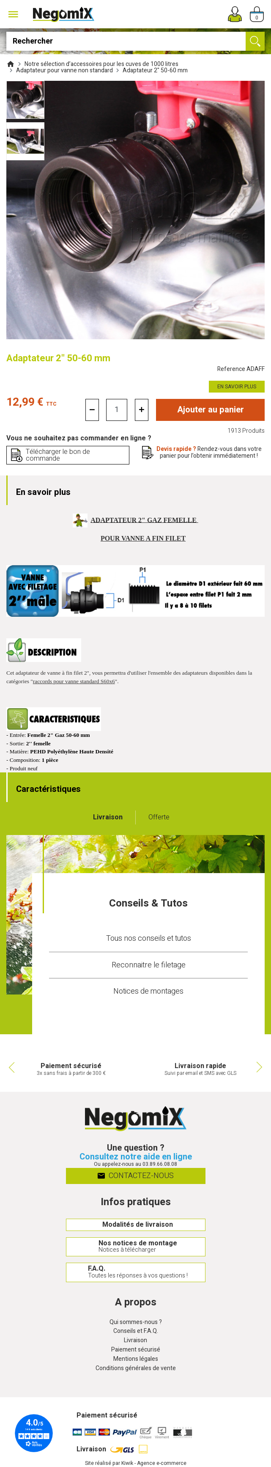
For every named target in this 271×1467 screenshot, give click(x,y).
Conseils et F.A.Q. (135, 1331)
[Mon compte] (235, 14)
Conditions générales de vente (136, 1368)
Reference (241, 369)
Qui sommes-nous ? (135, 1322)
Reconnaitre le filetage (149, 965)
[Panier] (257, 14)
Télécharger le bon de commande (58, 455)
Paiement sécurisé (135, 1350)
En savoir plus (236, 386)
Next (260, 1067)
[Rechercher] (135, 41)
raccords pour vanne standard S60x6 (74, 681)
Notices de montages (148, 991)
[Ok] (255, 41)
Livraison (135, 1340)
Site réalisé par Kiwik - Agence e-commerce (135, 1463)
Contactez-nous (135, 1175)
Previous (10, 1067)
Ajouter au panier (210, 410)
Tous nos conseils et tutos (148, 938)
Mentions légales (135, 1359)
